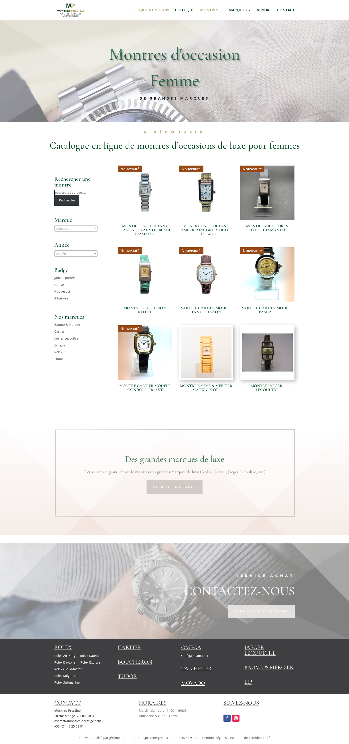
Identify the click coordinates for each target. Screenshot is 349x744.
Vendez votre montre (261, 621)
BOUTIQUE (184, 10)
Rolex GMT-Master (68, 669)
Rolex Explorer (91, 662)
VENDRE (264, 10)
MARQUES (237, 10)
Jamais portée (64, 278)
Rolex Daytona (64, 662)
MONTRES (209, 10)
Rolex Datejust (90, 656)
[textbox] (76, 228)
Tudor (58, 359)
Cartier (59, 331)
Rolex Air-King (64, 656)
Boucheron (135, 661)
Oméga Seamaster (195, 656)
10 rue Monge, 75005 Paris (74, 716)
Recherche (67, 200)
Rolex (58, 352)
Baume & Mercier (67, 324)
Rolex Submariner (67, 683)
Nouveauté (62, 291)
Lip (248, 681)
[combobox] (75, 228)
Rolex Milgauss (65, 676)
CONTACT (286, 10)
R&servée (61, 298)
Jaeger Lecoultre (66, 338)
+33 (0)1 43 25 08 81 (69, 726)
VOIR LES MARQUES (175, 486)
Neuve (59, 285)
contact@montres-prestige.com (77, 721)
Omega (59, 345)
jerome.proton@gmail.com (153, 738)
